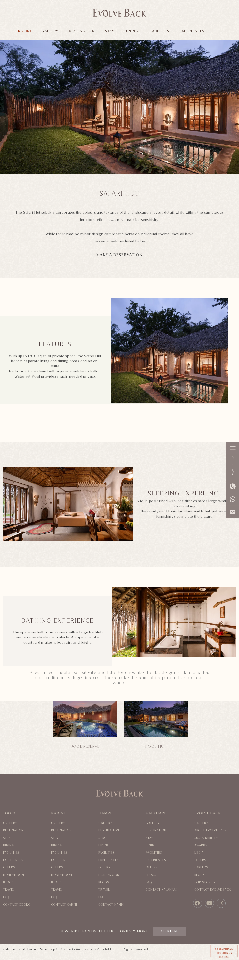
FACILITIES (159, 31)
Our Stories (204, 882)
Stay (6, 838)
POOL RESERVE (85, 746)
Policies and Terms (20, 949)
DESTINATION (82, 31)
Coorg (10, 813)
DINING (132, 31)
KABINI (24, 31)
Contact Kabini (64, 905)
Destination (13, 830)
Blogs (8, 882)
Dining (8, 845)
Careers (201, 868)
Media (199, 853)
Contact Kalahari (161, 890)
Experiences (13, 860)
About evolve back (210, 830)
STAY (110, 31)
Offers (9, 868)
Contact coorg (17, 905)
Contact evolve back (212, 890)
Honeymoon (13, 875)
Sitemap (47, 949)
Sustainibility (206, 838)
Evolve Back (207, 813)
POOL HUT (155, 746)
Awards (200, 845)
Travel (9, 890)
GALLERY (50, 31)
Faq (6, 897)
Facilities (11, 853)
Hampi (104, 813)
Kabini (58, 813)
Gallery (10, 823)
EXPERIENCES (192, 31)
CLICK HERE (169, 931)
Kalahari (155, 813)
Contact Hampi (111, 905)
